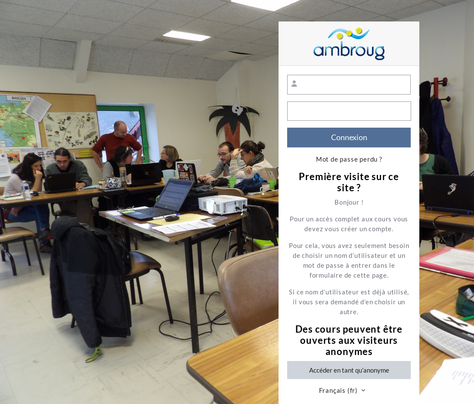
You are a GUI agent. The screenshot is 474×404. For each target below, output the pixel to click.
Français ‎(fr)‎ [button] (339, 390)
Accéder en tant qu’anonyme (349, 370)
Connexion (349, 137)
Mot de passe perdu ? (349, 159)
